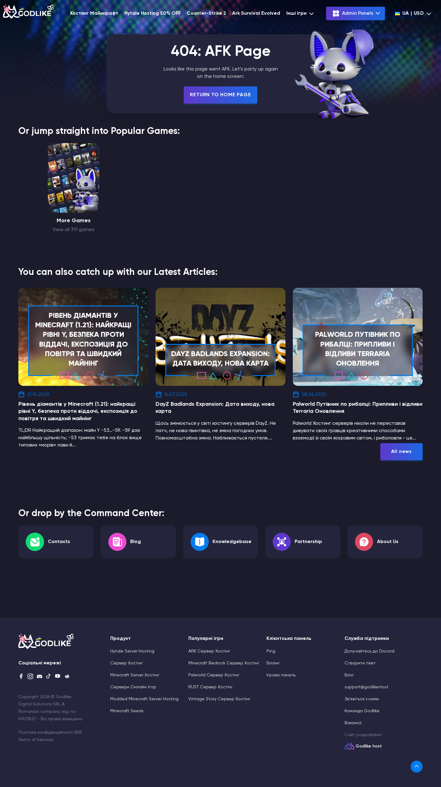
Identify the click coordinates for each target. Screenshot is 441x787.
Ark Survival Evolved (256, 13)
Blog (135, 541)
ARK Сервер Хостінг (209, 651)
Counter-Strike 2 (206, 13)
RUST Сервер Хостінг (210, 687)
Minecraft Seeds (127, 711)
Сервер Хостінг (126, 663)
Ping (270, 651)
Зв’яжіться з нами (362, 699)
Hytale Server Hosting (132, 651)
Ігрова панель (281, 675)
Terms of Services (36, 740)
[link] (417, 767)
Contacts (59, 541)
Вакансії (353, 723)
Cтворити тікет (360, 663)
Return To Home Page (220, 95)
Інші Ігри (300, 13)
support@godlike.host (367, 687)
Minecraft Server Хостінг (135, 675)
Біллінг (273, 663)
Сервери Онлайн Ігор (133, 687)
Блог (349, 675)
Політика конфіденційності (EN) (50, 732)
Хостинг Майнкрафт (94, 13)
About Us (387, 541)
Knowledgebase (232, 541)
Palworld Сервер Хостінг (213, 675)
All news (401, 451)
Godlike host (369, 746)
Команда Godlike (362, 711)
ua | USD (409, 13)
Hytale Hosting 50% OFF (152, 13)
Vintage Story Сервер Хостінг (219, 699)
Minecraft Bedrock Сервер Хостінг (223, 663)
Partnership (308, 541)
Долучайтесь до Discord (369, 651)
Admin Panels (352, 13)
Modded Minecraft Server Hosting (144, 699)
